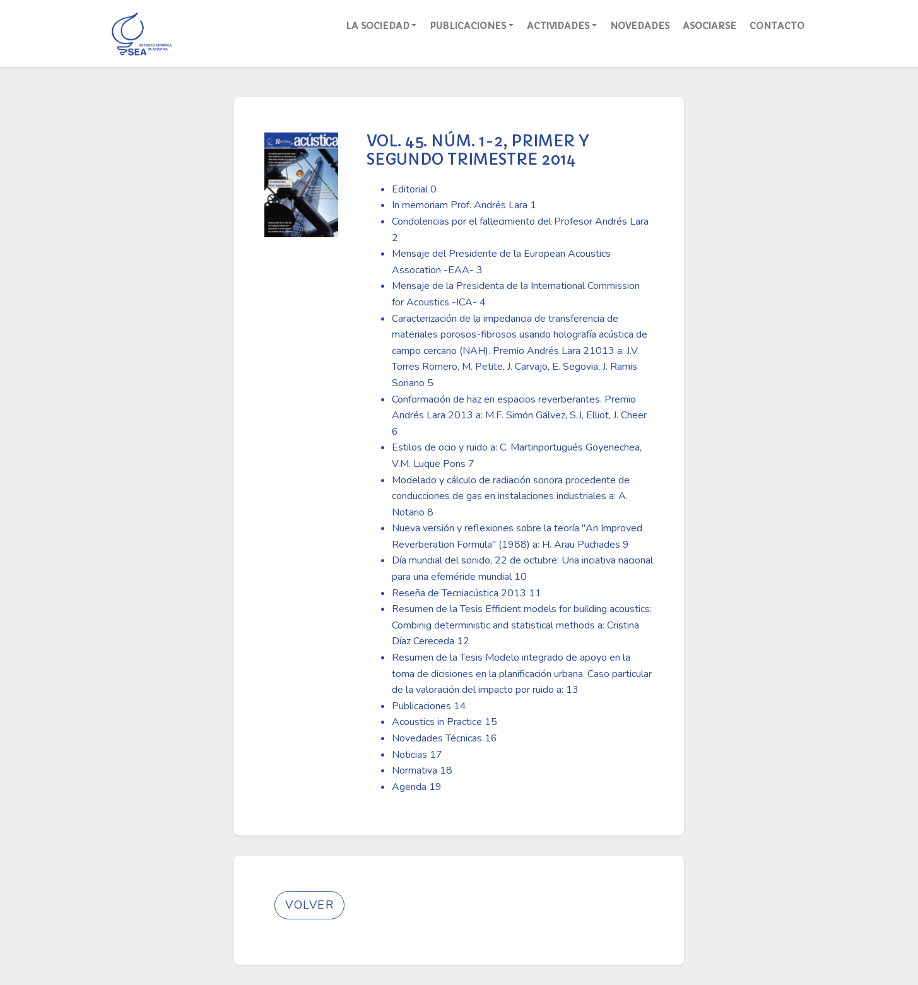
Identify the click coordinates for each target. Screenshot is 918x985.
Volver (309, 904)
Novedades (639, 26)
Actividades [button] (558, 26)
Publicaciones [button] (468, 26)
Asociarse (709, 26)
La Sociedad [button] (377, 26)
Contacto (777, 26)
